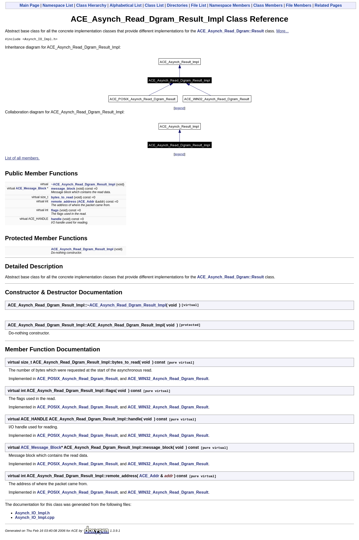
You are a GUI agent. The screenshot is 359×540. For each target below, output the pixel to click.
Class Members (267, 5)
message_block (63, 189)
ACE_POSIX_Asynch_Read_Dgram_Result (77, 379)
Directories (177, 5)
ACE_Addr (86, 202)
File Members (298, 5)
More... (282, 31)
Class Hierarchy (91, 5)
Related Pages (328, 5)
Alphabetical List (126, 5)
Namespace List (58, 5)
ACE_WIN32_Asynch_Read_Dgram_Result (168, 379)
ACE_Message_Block (31, 189)
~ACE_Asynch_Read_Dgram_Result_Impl (83, 185)
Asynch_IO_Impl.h (32, 514)
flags (55, 211)
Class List (154, 5)
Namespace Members (229, 5)
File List (198, 5)
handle (56, 220)
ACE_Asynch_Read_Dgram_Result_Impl (82, 250)
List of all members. (22, 159)
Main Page (29, 5)
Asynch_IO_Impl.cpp (34, 518)
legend (179, 109)
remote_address (63, 202)
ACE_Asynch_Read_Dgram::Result (230, 31)
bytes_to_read (62, 198)
